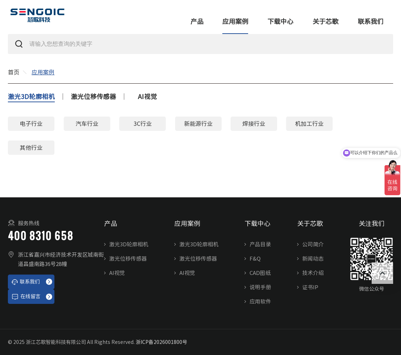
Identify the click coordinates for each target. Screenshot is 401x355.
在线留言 (25, 296)
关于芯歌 (325, 21)
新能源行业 (198, 124)
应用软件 (260, 301)
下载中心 (280, 21)
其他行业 (31, 148)
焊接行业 (253, 124)
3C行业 (143, 124)
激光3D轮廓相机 (31, 96)
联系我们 (370, 21)
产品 (196, 21)
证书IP (310, 287)
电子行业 (31, 124)
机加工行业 (309, 124)
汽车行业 (87, 124)
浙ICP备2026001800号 (161, 342)
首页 (13, 72)
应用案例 (235, 21)
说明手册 (260, 287)
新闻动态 (313, 258)
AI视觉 (147, 96)
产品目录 (260, 244)
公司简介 (313, 244)
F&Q (255, 258)
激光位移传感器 (93, 96)
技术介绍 (313, 273)
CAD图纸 (260, 273)
